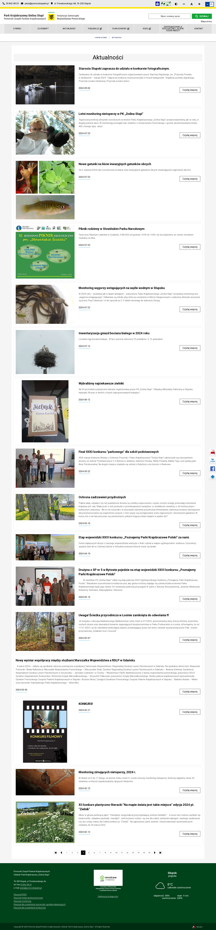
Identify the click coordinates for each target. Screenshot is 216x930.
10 (116, 853)
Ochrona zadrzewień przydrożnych (102, 497)
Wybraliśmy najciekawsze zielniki (101, 383)
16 (149, 853)
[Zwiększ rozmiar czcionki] (199, 4)
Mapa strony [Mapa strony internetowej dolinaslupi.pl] (206, 21)
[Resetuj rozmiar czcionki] (191, 4)
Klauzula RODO (20, 894)
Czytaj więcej (190, 89)
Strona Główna (101, 38)
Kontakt (199, 29)
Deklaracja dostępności (108, 896)
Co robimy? (43, 29)
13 (133, 853)
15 (144, 853)
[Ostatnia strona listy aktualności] (160, 852)
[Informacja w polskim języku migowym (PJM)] (169, 4)
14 (138, 853)
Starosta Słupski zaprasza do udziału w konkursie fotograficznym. (124, 68)
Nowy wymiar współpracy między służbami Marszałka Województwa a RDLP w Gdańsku (75, 660)
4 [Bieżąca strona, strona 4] (83, 853)
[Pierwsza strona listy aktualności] (55, 852)
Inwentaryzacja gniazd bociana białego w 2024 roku (114, 333)
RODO (147, 29)
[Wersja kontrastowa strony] (176, 4)
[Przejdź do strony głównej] (44, 16)
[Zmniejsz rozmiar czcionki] (184, 4)
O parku (17, 29)
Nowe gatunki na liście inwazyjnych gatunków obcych (115, 164)
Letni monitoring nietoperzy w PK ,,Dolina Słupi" (111, 114)
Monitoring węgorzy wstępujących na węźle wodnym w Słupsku (122, 288)
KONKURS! (86, 704)
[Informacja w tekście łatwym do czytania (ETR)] (158, 4)
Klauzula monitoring (22, 901)
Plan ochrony (120, 29)
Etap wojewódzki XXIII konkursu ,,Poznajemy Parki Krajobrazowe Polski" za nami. (134, 537)
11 (122, 853)
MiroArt (197, 927)
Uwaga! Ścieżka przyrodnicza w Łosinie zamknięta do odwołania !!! (124, 615)
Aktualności (69, 29)
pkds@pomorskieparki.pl (31, 888)
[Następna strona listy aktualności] (155, 852)
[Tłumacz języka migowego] (164, 4)
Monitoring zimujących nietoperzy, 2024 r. (107, 772)
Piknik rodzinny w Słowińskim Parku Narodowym (112, 229)
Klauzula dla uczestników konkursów (30, 908)
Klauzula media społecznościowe (28, 898)
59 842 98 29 (26, 885)
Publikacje (95, 29)
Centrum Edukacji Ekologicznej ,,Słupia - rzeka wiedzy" (173, 29)
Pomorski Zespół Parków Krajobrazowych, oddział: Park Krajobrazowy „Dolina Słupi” (61, 927)
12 (127, 853)
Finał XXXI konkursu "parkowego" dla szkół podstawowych (119, 452)
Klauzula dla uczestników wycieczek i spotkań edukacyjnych (40, 904)
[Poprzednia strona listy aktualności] (61, 852)
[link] (209, 4)
